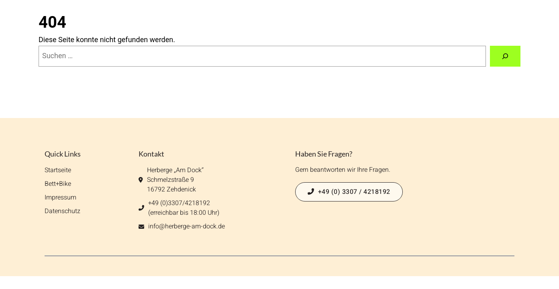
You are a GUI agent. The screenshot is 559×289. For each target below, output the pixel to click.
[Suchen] (505, 56)
